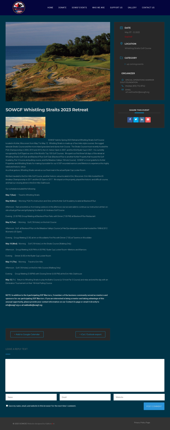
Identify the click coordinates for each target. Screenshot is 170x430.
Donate (63, 8)
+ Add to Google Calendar (27, 334)
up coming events (134, 64)
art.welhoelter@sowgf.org (137, 92)
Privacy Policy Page (142, 422)
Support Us (116, 8)
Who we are (98, 8)
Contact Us (148, 8)
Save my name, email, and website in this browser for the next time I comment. (42, 406)
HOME (50, 8)
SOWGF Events (79, 8)
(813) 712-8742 (139, 86)
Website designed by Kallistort (40, 423)
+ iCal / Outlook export (90, 334)
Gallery (132, 8)
